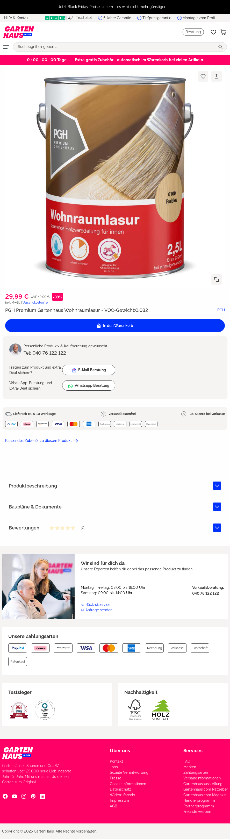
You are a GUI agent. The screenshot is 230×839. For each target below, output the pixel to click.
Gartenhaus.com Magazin (204, 795)
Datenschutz (120, 789)
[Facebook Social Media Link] (5, 796)
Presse (115, 778)
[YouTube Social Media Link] (14, 796)
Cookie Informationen (128, 784)
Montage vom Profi (199, 18)
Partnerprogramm (198, 806)
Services (193, 750)
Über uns (120, 750)
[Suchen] (221, 47)
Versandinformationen (202, 778)
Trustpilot (68, 18)
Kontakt (116, 761)
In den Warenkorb (115, 326)
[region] (115, 7)
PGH (221, 310)
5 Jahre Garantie (117, 18)
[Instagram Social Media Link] (24, 796)
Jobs (114, 767)
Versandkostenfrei (35, 302)
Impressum (119, 800)
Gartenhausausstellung (202, 784)
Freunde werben (197, 811)
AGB (113, 806)
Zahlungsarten (195, 772)
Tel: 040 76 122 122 (45, 353)
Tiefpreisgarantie (156, 18)
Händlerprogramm (199, 800)
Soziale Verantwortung (129, 772)
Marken (189, 767)
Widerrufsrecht (122, 795)
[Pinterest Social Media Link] (33, 796)
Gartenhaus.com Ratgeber (205, 789)
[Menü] (6, 47)
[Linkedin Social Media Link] (42, 796)
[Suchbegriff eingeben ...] (114, 47)
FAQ (186, 761)
